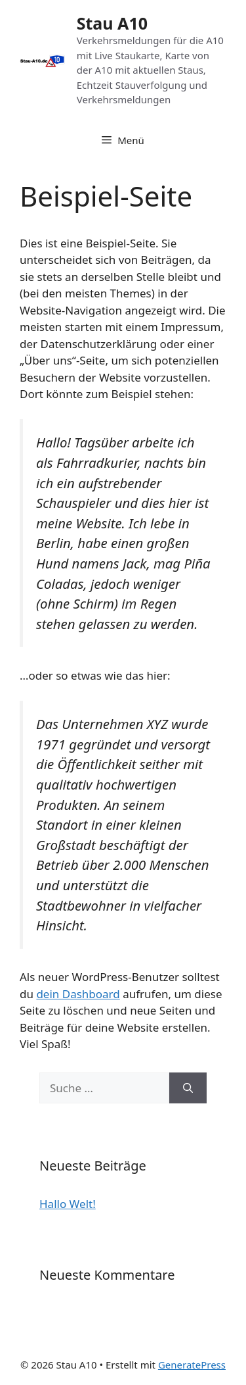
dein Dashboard (77, 993)
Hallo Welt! (67, 1203)
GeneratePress (192, 1364)
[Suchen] (188, 1088)
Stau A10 (112, 23)
